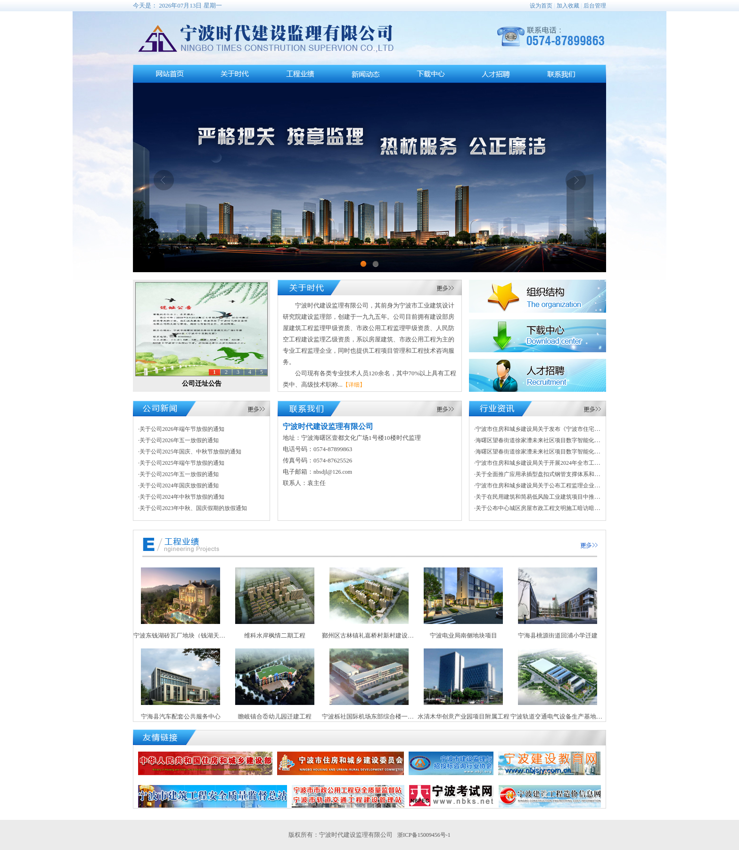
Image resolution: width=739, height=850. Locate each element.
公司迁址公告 (202, 383)
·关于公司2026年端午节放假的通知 (181, 429)
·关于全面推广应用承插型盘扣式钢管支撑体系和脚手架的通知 (551, 474)
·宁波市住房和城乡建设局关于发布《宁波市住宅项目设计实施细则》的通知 (568, 429)
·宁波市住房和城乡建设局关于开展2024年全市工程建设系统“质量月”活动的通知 (573, 463)
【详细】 (354, 384)
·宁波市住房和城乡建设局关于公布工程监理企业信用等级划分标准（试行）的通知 (576, 485)
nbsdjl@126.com (332, 472)
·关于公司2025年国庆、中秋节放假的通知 (189, 451)
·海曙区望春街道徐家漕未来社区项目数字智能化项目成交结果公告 (557, 440)
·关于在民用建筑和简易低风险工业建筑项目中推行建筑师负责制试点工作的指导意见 (579, 497)
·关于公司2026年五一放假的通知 (178, 440)
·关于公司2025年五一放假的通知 (178, 474)
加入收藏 (568, 5)
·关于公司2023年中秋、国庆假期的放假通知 (192, 508)
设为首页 (541, 5)
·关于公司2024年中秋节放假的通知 (181, 497)
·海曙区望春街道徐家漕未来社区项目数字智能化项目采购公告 (551, 451)
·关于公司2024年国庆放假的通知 (178, 485)
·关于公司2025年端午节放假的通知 (181, 463)
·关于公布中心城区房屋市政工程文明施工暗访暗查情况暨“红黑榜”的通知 (565, 508)
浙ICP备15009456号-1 (424, 835)
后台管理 (594, 5)
